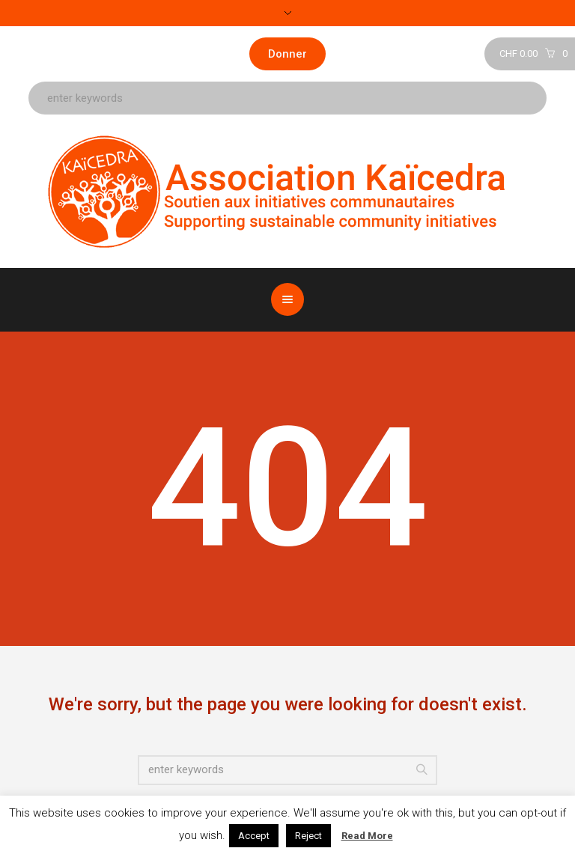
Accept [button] (254, 835)
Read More (367, 835)
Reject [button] (308, 835)
